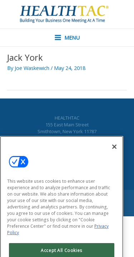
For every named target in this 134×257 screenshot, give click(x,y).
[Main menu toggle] (67, 37)
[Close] (114, 152)
